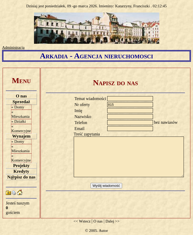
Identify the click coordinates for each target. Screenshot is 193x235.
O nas (21, 96)
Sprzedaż (21, 101)
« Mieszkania (20, 114)
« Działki (18, 121)
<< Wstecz (81, 221)
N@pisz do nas (21, 177)
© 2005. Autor (96, 230)
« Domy (17, 107)
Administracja (13, 47)
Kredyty (21, 171)
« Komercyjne (21, 128)
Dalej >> (112, 221)
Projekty (21, 165)
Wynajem (21, 136)
